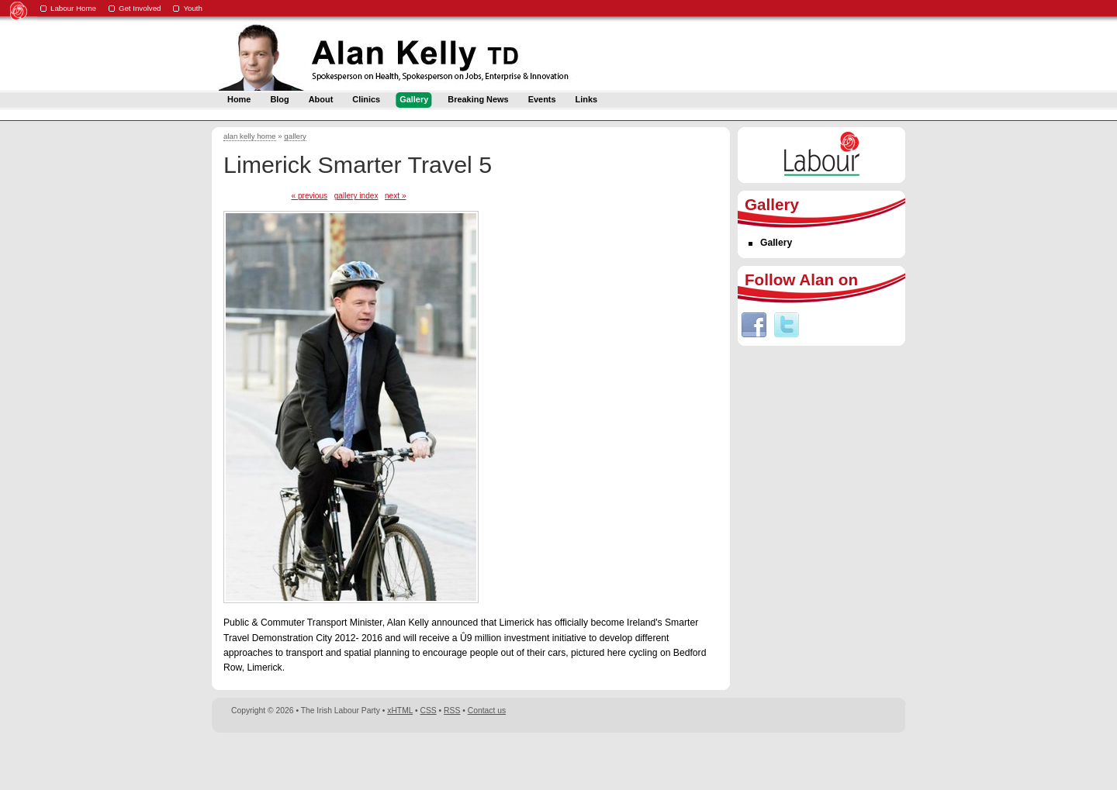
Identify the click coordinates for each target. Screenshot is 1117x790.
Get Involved (140, 8)
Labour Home (73, 8)
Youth (192, 8)
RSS (452, 710)
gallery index (356, 195)
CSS (428, 710)
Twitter (786, 324)
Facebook (754, 324)
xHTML (400, 710)
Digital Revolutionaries (870, 760)
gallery (295, 136)
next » (395, 195)
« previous (309, 195)
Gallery (776, 242)
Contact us (487, 710)
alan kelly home (249, 136)
